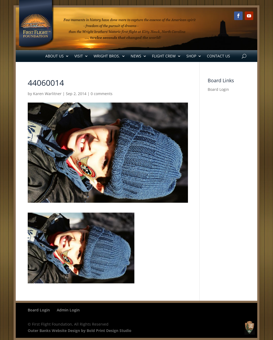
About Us (54, 55)
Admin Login (68, 309)
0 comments (102, 93)
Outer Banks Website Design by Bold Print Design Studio (79, 330)
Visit (78, 55)
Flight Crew (164, 55)
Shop (191, 55)
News (136, 55)
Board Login (218, 89)
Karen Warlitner (47, 93)
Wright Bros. (107, 55)
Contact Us (218, 55)
